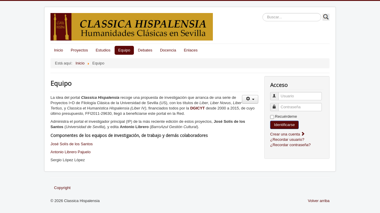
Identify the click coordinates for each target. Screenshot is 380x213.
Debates (145, 50)
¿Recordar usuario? (287, 139)
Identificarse (284, 124)
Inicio (58, 50)
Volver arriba (319, 201)
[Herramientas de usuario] (250, 99)
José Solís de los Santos (71, 144)
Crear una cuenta (287, 134)
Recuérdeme (286, 116)
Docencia (168, 50)
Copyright (62, 187)
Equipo (124, 50)
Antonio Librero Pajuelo (70, 152)
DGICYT (198, 108)
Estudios (103, 50)
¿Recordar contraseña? (290, 145)
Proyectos (79, 50)
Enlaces (190, 50)
